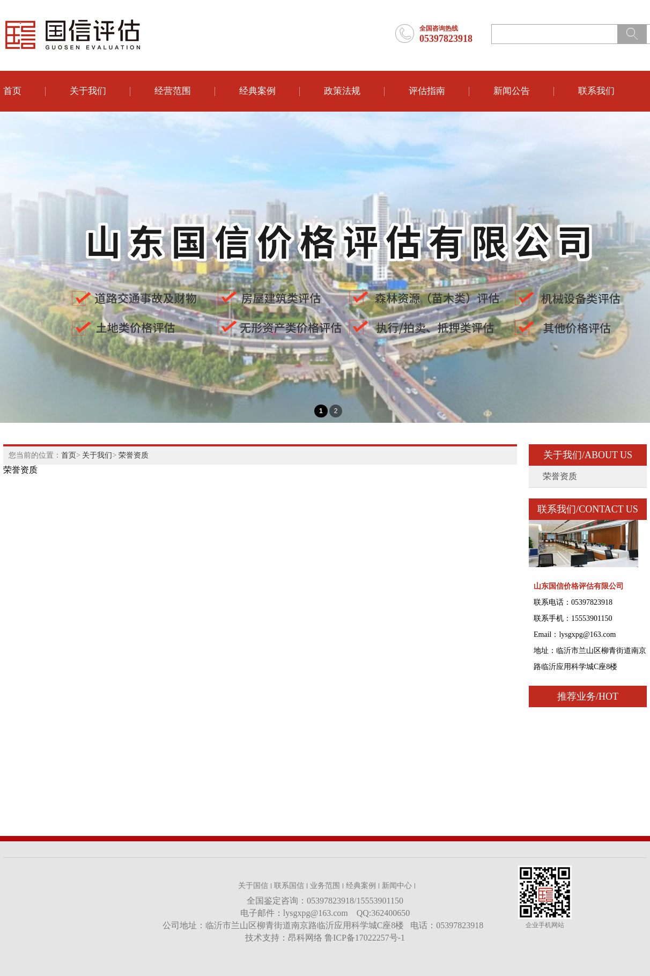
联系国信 (289, 886)
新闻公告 (511, 91)
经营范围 (172, 91)
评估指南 (427, 91)
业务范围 (325, 886)
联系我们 (596, 91)
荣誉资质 (134, 455)
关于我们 (88, 91)
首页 (12, 91)
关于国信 (253, 886)
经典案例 (257, 91)
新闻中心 (397, 886)
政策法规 (342, 91)
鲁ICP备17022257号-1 (364, 937)
